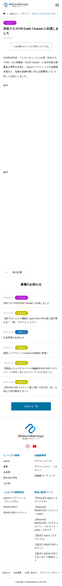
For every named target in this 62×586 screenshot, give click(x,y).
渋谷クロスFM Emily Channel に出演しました (26, 303)
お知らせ (21, 332)
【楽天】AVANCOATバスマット (46, 546)
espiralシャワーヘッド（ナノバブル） (14, 500)
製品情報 (21, 313)
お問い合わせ (31, 572)
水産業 (6, 472)
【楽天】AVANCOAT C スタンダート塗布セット (46, 557)
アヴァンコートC (43, 461)
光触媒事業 (40, 455)
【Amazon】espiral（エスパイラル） (46, 500)
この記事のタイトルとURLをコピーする (31, 46)
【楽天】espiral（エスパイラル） (45, 537)
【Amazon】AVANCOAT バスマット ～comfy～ (46, 510)
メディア (10, 23)
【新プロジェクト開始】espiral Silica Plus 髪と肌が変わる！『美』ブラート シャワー (30, 320)
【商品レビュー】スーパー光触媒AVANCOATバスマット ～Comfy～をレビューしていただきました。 (30, 370)
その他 (6, 483)
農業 (5, 466)
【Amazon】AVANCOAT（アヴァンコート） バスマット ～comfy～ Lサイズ (46, 524)
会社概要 (17, 572)
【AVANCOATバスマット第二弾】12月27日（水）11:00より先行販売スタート (30, 389)
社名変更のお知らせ (13, 337)
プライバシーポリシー (50, 572)
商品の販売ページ (43, 492)
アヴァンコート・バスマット (46, 468)
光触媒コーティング (44, 475)
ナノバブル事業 (11, 455)
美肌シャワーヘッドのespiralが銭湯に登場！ (26, 353)
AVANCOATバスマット (15, 512)
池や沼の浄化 (10, 478)
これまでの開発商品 (13, 492)
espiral (6, 461)
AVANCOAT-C (10, 507)
